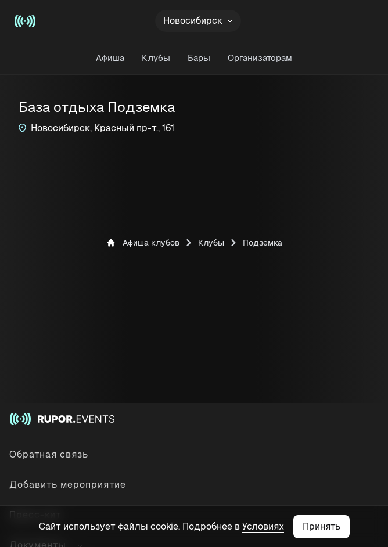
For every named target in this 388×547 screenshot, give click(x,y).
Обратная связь (48, 454)
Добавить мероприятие (67, 484)
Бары (199, 57)
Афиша (110, 57)
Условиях (263, 526)
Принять (321, 526)
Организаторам (260, 57)
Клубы (156, 57)
